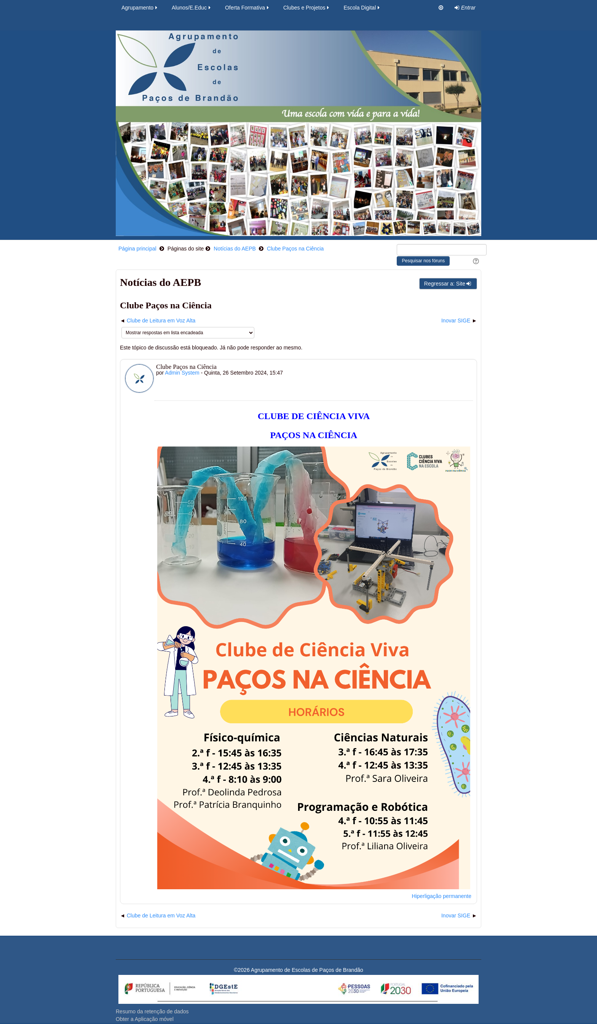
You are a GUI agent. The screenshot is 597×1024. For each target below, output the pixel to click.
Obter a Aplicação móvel (145, 1019)
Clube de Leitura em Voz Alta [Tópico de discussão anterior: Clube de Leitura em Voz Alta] (161, 320)
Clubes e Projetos (306, 8)
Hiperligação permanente (441, 896)
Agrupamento (139, 8)
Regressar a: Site (448, 284)
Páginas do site (186, 249)
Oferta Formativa (247, 8)
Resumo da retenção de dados (152, 1011)
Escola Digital (362, 8)
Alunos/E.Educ (192, 8)
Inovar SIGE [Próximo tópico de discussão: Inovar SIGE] (455, 320)
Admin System (182, 373)
